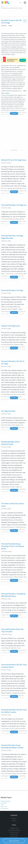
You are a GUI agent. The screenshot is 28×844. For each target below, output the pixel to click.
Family (2, 804)
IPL (2, 6)
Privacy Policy (14, 834)
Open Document (14, 841)
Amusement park (4, 808)
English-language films (6, 801)
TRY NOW (22, 60)
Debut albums (4, 803)
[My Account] (25, 2)
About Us (14, 818)
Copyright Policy (14, 828)
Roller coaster (4, 806)
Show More (14, 113)
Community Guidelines (14, 830)
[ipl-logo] (6, 3)
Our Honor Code (14, 832)
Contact (14, 820)
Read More (14, 191)
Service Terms (14, 836)
